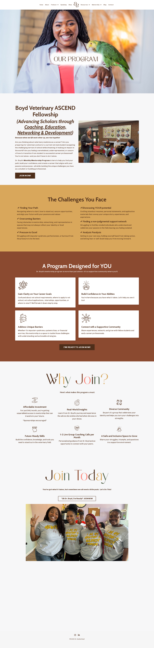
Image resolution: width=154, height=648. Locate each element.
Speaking (63, 5)
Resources (85, 5)
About (47, 5)
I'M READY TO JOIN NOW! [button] (77, 352)
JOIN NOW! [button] (25, 177)
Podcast (55, 5)
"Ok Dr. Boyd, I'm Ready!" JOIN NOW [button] (77, 503)
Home (41, 5)
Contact (111, 5)
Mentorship (96, 5)
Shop (70, 5)
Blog (104, 5)
